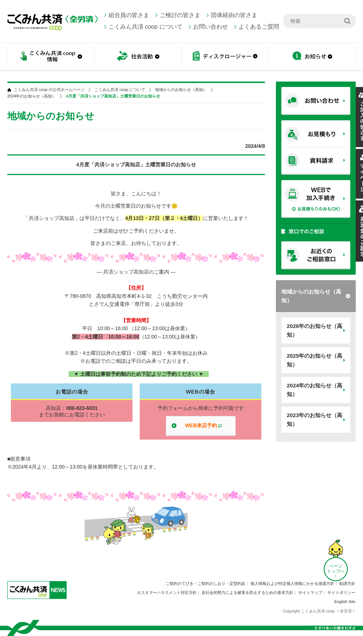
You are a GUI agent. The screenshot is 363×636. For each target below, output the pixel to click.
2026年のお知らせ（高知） (314, 330)
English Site (344, 601)
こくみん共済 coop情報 (50, 57)
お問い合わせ (210, 27)
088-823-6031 (82, 408)
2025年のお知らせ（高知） (314, 360)
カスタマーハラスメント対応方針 (167, 592)
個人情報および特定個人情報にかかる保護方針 (292, 583)
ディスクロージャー (225, 57)
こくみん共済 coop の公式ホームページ (49, 90)
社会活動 (138, 57)
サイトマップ (310, 592)
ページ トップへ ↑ (335, 571)
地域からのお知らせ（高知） (311, 295)
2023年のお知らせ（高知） (314, 419)
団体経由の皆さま (234, 15)
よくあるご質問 (258, 27)
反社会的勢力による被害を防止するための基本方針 (247, 592)
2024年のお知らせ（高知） (314, 389)
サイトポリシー (341, 592)
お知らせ (312, 57)
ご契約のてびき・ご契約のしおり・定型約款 (205, 583)
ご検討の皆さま (180, 15)
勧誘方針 (347, 583)
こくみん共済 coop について (146, 27)
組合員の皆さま (129, 15)
